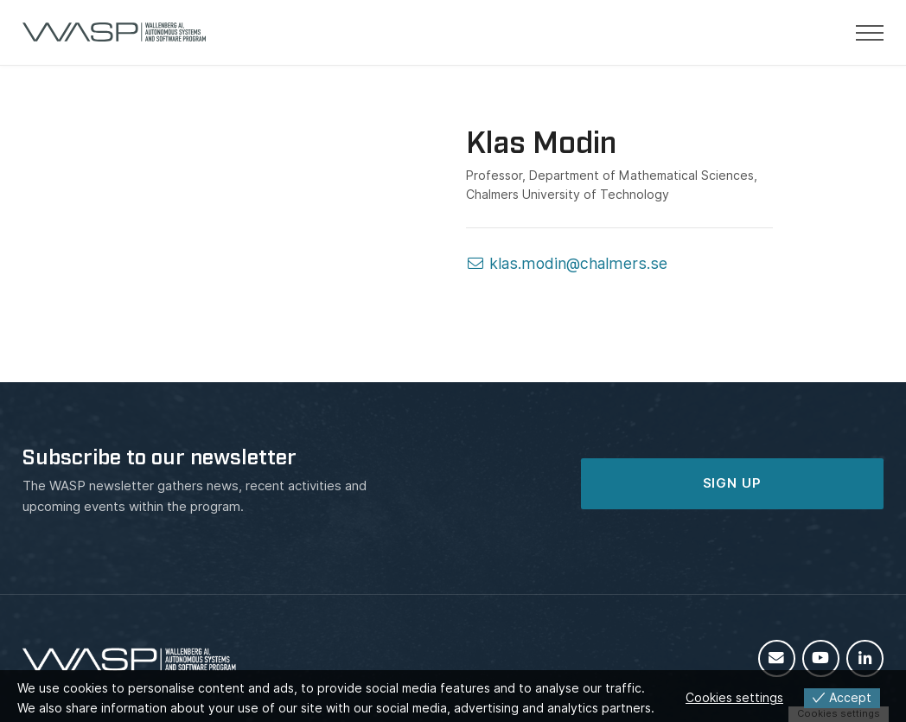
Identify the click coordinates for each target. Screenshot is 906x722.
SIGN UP (732, 483)
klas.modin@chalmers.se (566, 263)
